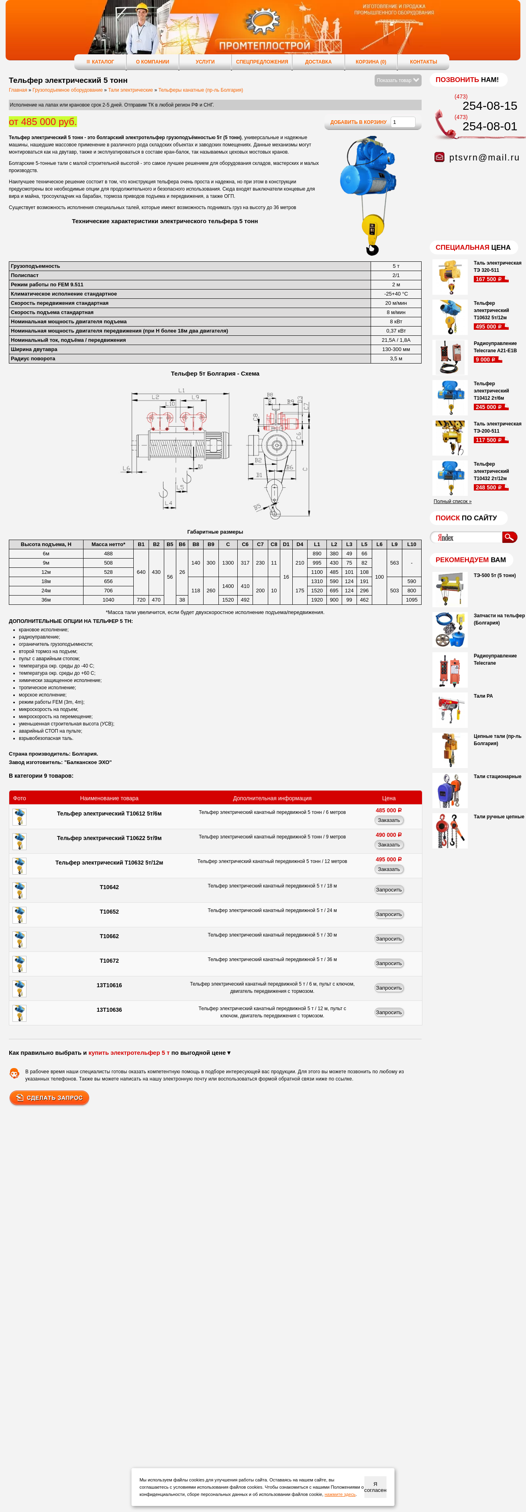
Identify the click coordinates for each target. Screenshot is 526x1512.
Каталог (100, 62)
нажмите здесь (339, 1494)
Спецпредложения (262, 62)
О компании (152, 62)
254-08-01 (490, 126)
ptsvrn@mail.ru (484, 157)
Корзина (371, 62)
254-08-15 (490, 105)
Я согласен (375, 1487)
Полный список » (453, 501)
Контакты (423, 62)
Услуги (205, 62)
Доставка (318, 62)
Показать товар (398, 80)
